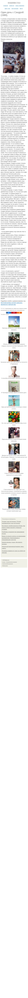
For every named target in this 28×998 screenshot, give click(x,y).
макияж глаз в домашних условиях (20, 308)
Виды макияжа (20, 5)
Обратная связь (5, 565)
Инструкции (14, 8)
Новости (11, 5)
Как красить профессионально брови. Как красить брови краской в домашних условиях (13, 527)
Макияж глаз (14, 3)
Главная (5, 5)
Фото (21, 8)
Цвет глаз (7, 8)
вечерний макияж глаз (5, 310)
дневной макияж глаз (9, 308)
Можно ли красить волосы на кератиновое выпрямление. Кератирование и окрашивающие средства (13, 538)
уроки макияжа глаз (20, 310)
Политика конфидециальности (7, 563)
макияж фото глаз (13, 310)
